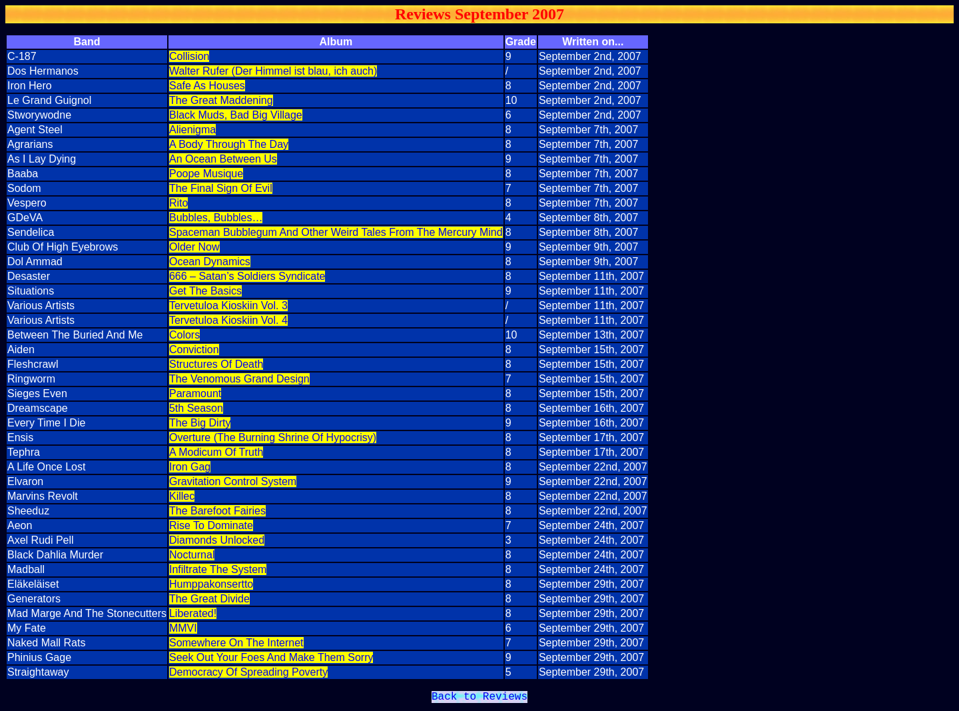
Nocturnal (191, 554)
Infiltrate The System (217, 569)
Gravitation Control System (232, 481)
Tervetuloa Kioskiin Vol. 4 (228, 320)
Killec (181, 496)
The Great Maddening (221, 100)
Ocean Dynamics (209, 261)
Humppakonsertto (211, 584)
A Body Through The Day (228, 144)
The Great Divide (209, 598)
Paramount (195, 393)
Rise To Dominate (211, 525)
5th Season (196, 408)
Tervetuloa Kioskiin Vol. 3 (228, 305)
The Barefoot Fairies (217, 510)
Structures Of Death (216, 364)
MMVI (183, 628)
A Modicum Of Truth (216, 452)
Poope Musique (206, 173)
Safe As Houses (207, 85)
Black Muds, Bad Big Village (235, 115)
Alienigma (192, 129)
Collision (189, 56)
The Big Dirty (199, 422)
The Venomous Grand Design (239, 378)
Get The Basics (205, 291)
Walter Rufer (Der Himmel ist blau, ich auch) (273, 71)
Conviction (194, 349)
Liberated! (192, 613)
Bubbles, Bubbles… (216, 217)
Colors (184, 335)
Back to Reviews (479, 698)
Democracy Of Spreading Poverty (248, 672)
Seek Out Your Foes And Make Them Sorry (271, 657)
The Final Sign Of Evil (220, 188)
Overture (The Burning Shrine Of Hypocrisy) (272, 437)
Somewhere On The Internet (236, 642)
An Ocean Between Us (223, 159)
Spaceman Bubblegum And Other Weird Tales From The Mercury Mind (336, 232)
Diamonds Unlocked (216, 540)
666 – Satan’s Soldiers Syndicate (247, 276)
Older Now (194, 247)
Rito (178, 203)
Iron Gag (189, 466)
